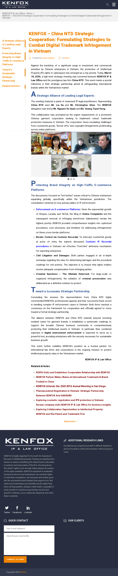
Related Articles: (11, 86)
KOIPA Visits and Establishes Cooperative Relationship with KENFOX (73, 372)
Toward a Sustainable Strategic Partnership (8, 75)
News (29, 13)
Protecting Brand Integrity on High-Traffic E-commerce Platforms (13, 59)
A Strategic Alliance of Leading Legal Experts (13, 44)
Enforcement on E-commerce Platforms (58, 209)
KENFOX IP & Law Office (13, 13)
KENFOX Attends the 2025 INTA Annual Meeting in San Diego (71, 386)
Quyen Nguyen (48, 58)
